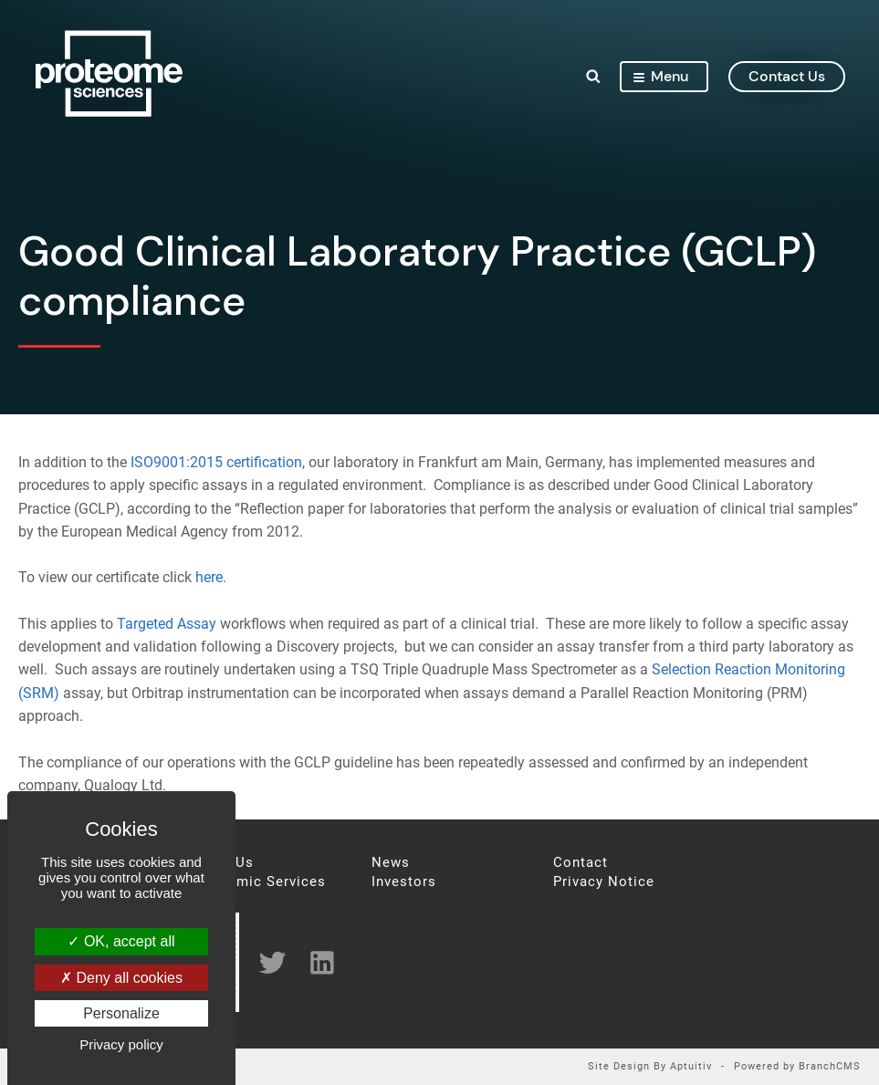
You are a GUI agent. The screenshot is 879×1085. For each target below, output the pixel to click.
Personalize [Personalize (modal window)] (121, 1013)
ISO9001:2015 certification (216, 462)
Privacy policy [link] (121, 1044)
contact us (786, 76)
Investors (403, 882)
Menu (660, 76)
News (390, 863)
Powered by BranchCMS (797, 1067)
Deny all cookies (121, 978)
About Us (222, 863)
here (209, 577)
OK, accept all (121, 941)
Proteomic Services (258, 882)
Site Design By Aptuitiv (650, 1067)
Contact (580, 863)
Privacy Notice (603, 882)
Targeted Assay (166, 623)
